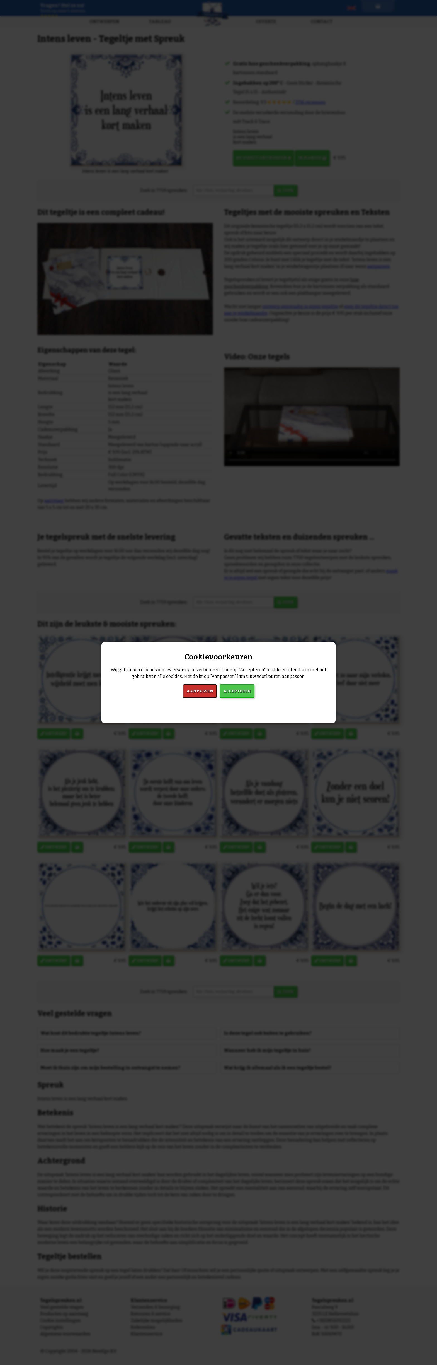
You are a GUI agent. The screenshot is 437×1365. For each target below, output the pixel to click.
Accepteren (237, 691)
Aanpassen (199, 691)
